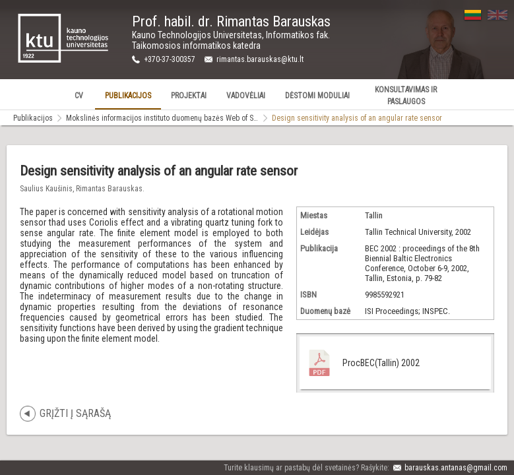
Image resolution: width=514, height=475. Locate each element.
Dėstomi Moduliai (317, 95)
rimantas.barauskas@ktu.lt (260, 59)
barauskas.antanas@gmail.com (455, 467)
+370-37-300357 (169, 59)
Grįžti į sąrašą (75, 413)
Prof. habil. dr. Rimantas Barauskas (231, 21)
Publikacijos (128, 95)
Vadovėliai (245, 95)
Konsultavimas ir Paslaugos (406, 95)
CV (79, 95)
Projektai (189, 95)
